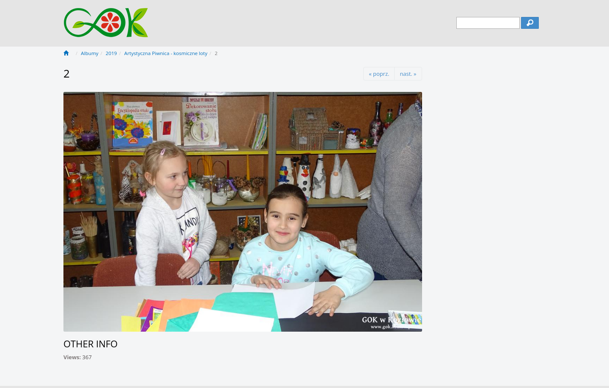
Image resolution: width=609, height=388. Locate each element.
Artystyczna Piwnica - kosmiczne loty (165, 53)
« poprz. (379, 74)
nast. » (408, 74)
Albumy (89, 53)
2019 (111, 53)
